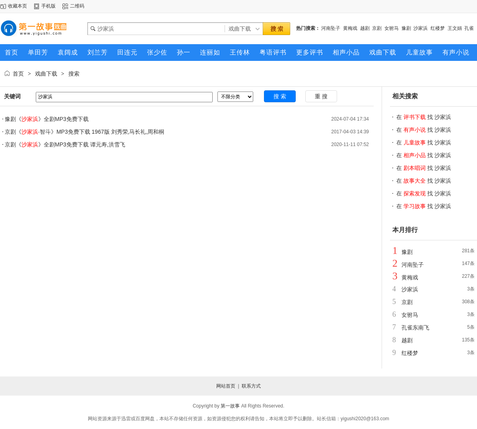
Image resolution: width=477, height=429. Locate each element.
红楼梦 (437, 28)
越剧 (365, 28)
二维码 (77, 6)
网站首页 (225, 386)
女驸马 (391, 28)
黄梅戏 (350, 28)
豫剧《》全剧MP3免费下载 (47, 119)
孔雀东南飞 (415, 327)
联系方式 (251, 386)
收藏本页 (17, 6)
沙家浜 (420, 28)
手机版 (48, 6)
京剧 (377, 28)
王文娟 (455, 28)
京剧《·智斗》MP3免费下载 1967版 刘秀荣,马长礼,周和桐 (84, 132)
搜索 (74, 73)
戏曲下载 (46, 73)
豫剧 (406, 28)
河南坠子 (330, 28)
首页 (18, 73)
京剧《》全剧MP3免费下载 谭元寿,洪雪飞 (65, 144)
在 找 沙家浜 (423, 117)
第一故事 (230, 406)
